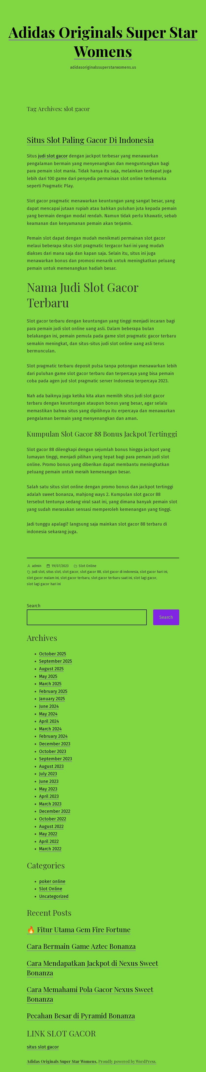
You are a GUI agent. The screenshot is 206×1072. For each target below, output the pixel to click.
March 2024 (50, 729)
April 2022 (49, 841)
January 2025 (52, 698)
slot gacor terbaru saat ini (111, 578)
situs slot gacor (43, 1047)
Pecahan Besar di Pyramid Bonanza (81, 1015)
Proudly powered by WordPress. (127, 1061)
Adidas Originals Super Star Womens (103, 41)
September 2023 (55, 759)
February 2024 (53, 736)
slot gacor (70, 572)
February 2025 (53, 691)
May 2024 (48, 714)
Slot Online (87, 566)
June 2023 (49, 781)
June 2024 (49, 706)
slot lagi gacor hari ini (44, 584)
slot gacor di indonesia (120, 572)
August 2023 (51, 766)
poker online (52, 881)
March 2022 (50, 849)
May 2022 (48, 834)
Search (34, 605)
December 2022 (54, 811)
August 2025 (51, 669)
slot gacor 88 (90, 572)
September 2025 (55, 661)
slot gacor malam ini (43, 578)
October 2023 (52, 751)
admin (36, 566)
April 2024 (49, 721)
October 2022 (52, 819)
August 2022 (51, 826)
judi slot (38, 572)
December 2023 (54, 744)
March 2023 (50, 804)
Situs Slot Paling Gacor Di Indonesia (90, 139)
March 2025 (50, 683)
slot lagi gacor (145, 578)
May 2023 (48, 789)
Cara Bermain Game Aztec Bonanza (81, 946)
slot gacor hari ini (153, 572)
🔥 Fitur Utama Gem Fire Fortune (79, 929)
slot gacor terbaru (74, 578)
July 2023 (48, 773)
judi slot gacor (53, 156)
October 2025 (52, 654)
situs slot (53, 572)
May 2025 (48, 676)
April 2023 (49, 796)
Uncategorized (54, 896)
